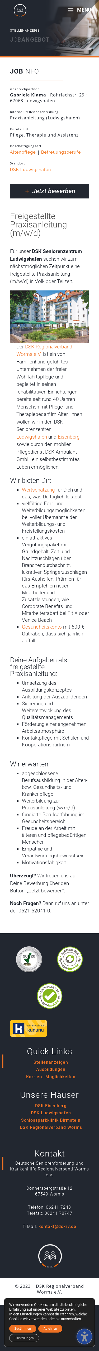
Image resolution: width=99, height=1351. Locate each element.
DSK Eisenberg (51, 1105)
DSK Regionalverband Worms (51, 1127)
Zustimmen (23, 1328)
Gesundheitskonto (42, 627)
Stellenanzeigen (51, 1062)
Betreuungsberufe (61, 152)
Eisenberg (69, 437)
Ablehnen (50, 1328)
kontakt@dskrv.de (57, 1226)
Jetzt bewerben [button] (53, 191)
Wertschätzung (38, 490)
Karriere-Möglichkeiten (51, 1076)
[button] (78, 13)
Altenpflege (23, 152)
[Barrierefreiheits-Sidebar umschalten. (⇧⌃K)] (84, 1336)
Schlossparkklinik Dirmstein (51, 1120)
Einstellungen (31, 1314)
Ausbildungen (50, 1069)
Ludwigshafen (31, 437)
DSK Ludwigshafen (30, 169)
